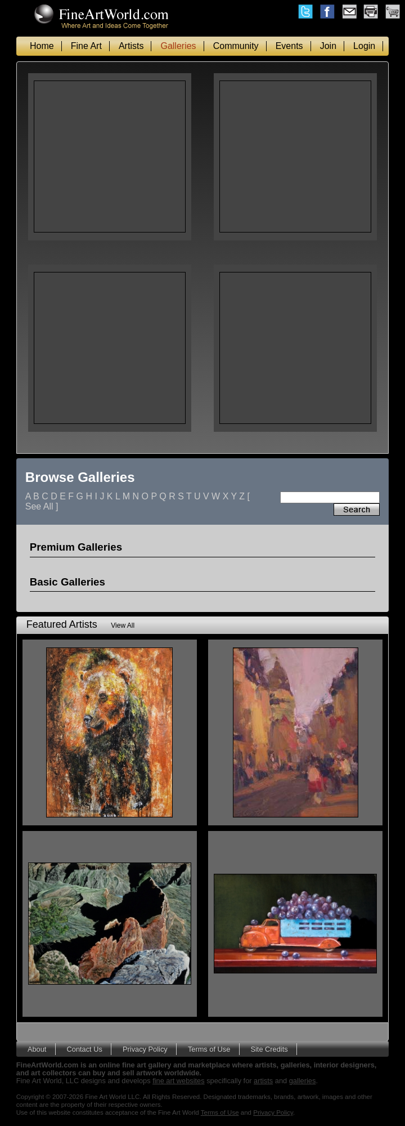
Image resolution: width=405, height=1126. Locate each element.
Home (42, 46)
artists (263, 1080)
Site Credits (268, 1049)
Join (328, 46)
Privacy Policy (145, 1049)
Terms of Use (209, 1049)
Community (236, 46)
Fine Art (86, 46)
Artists (131, 46)
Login (364, 46)
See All (39, 506)
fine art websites (178, 1080)
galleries (302, 1080)
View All (122, 625)
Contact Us (84, 1049)
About (37, 1049)
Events (289, 46)
